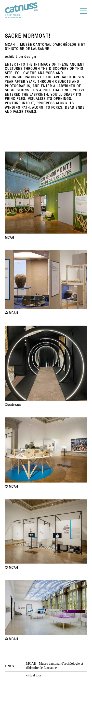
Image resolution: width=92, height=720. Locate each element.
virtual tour (33, 675)
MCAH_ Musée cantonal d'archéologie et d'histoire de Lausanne (54, 666)
